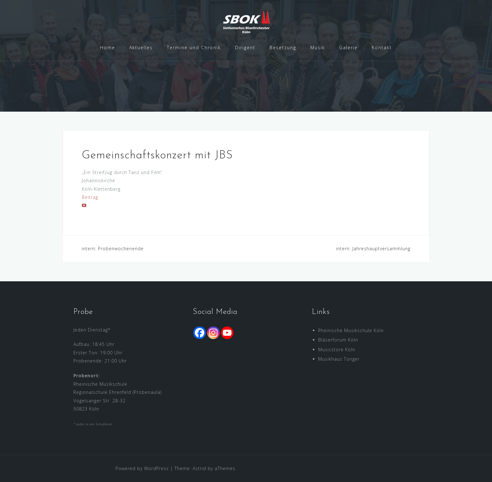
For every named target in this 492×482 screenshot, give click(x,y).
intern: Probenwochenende (113, 249)
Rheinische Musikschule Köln (351, 330)
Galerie (348, 47)
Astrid (199, 468)
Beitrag (90, 197)
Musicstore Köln (336, 349)
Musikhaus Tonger (339, 359)
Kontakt (382, 47)
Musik (317, 47)
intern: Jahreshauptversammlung (373, 249)
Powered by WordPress (142, 468)
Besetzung (283, 47)
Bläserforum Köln (338, 340)
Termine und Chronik (194, 47)
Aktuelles (141, 47)
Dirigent (245, 47)
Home (107, 47)
